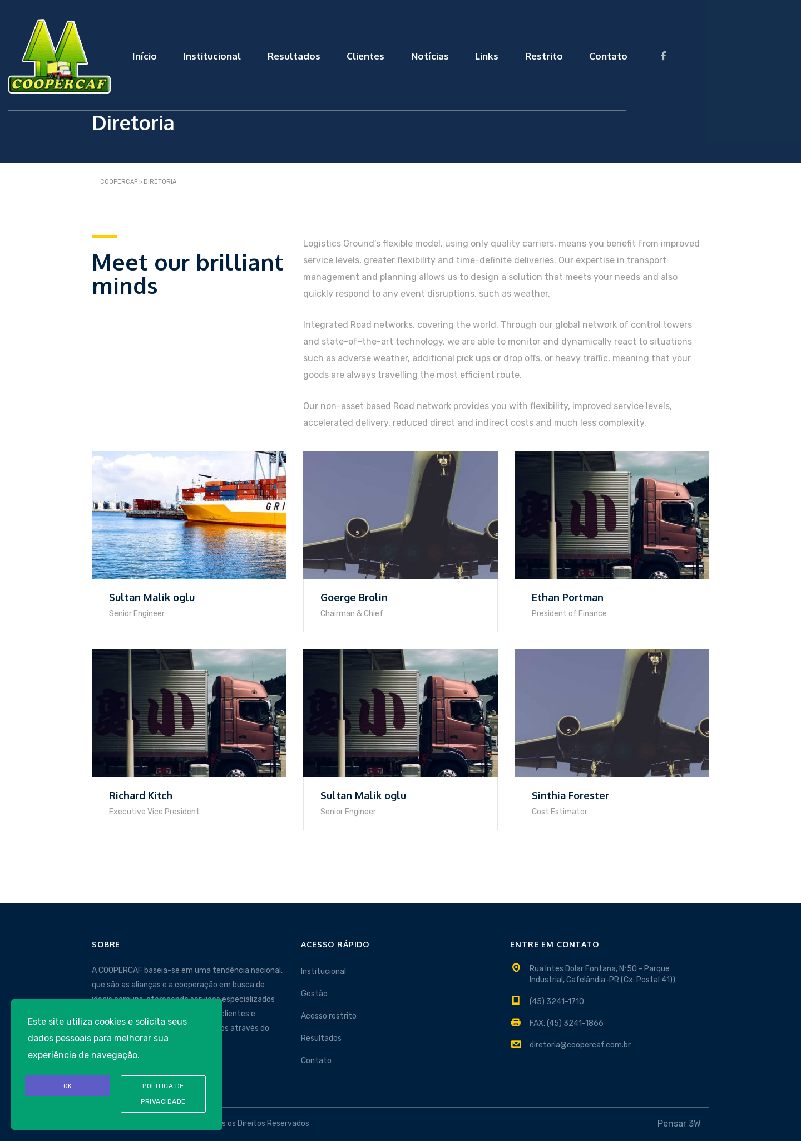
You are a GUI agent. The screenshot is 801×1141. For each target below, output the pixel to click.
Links (590, 54)
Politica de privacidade (163, 1093)
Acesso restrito (329, 1016)
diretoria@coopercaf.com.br (580, 1045)
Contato (719, 54)
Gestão (314, 994)
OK (67, 1085)
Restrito (651, 54)
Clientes (462, 54)
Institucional (301, 54)
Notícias (529, 54)
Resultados (386, 54)
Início (229, 54)
